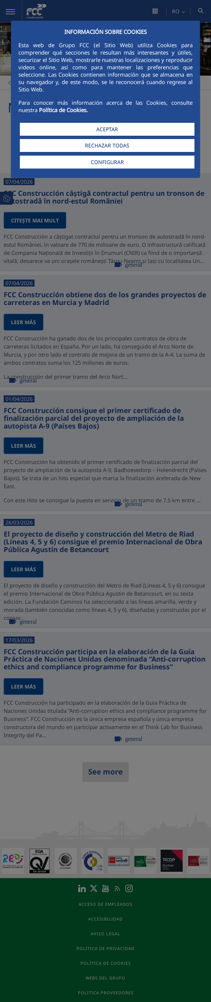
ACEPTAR (107, 129)
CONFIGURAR (107, 162)
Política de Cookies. (63, 110)
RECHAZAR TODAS (107, 145)
